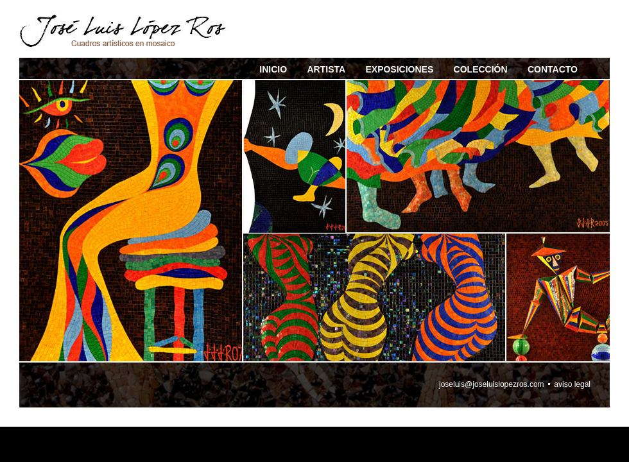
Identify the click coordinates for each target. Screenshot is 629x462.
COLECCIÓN (481, 69)
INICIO (273, 69)
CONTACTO (553, 69)
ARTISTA (326, 69)
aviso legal (572, 384)
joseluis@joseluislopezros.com (491, 384)
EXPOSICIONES (399, 69)
